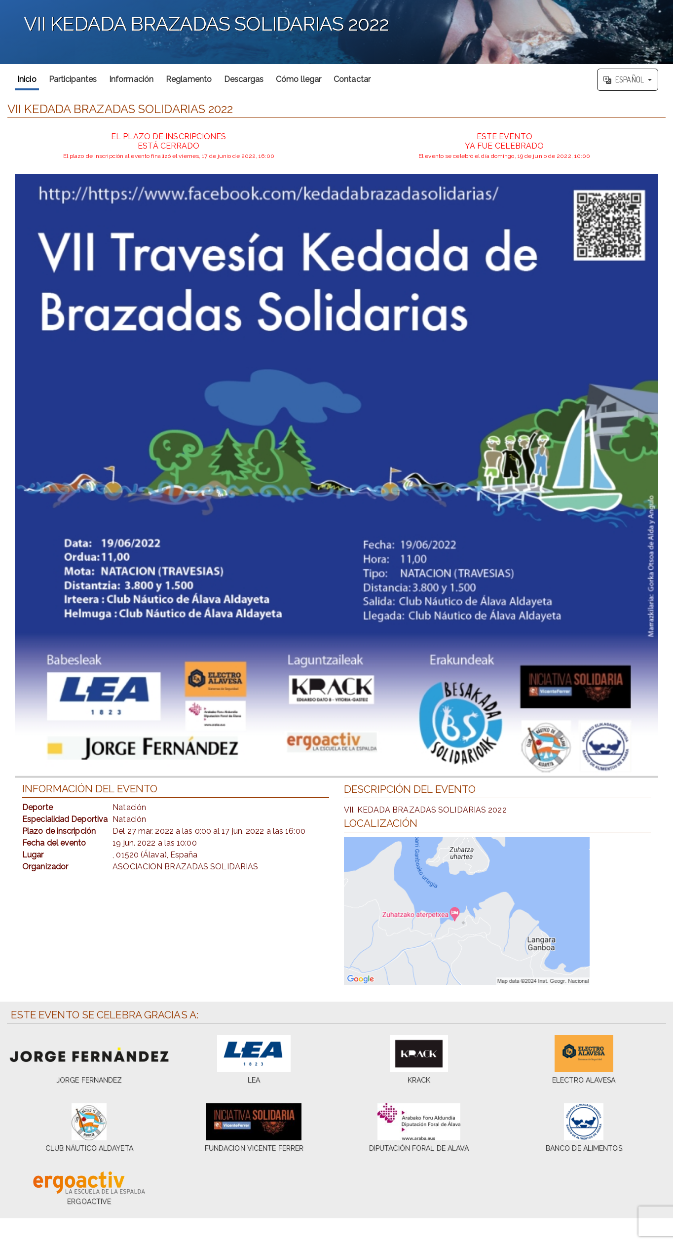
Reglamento (189, 79)
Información (131, 79)
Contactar (352, 79)
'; (336, 32)
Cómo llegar (298, 79)
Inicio (27, 79)
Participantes (73, 79)
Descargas (243, 79)
